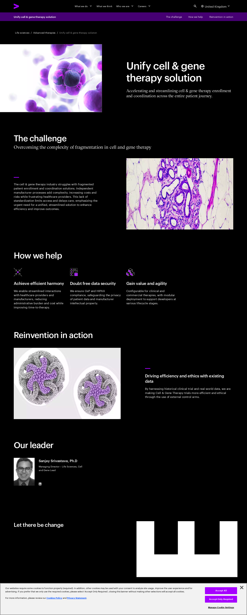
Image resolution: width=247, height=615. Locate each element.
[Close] (241, 587)
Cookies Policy (54, 598)
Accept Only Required (221, 599)
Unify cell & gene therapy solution (35, 17)
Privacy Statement (76, 598)
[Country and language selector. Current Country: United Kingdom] (216, 6)
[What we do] (83, 6)
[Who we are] (125, 6)
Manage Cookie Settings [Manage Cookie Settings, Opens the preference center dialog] (221, 607)
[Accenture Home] (24, 6)
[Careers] (144, 6)
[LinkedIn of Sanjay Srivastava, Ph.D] (40, 484)
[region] (123, 599)
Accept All (221, 591)
